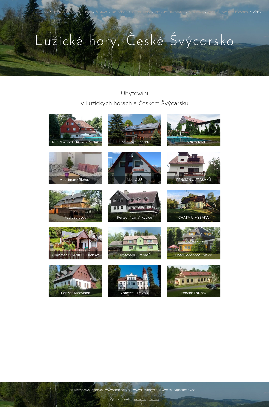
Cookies (154, 399)
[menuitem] (47, 12)
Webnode (140, 399)
